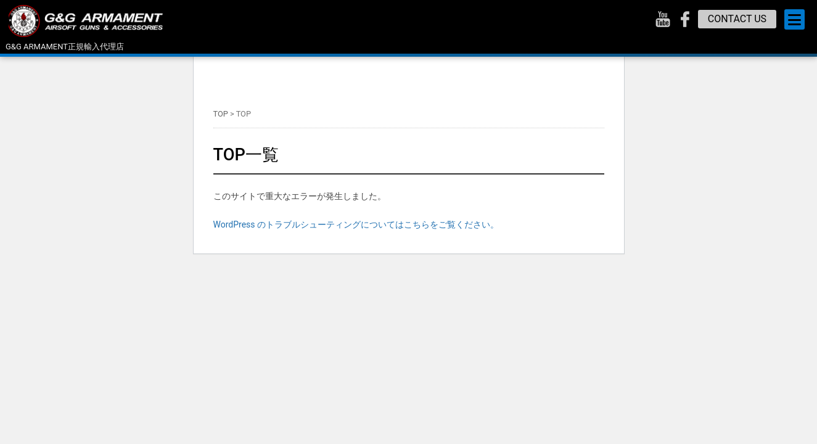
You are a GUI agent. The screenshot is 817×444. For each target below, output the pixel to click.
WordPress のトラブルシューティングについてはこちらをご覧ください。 (356, 224)
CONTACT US (737, 19)
